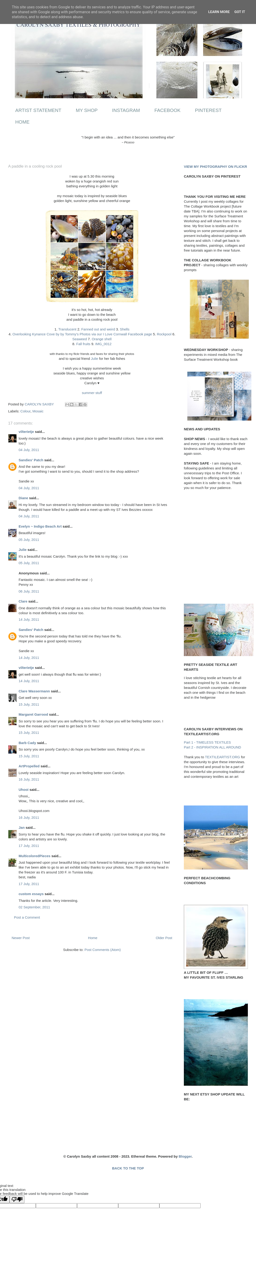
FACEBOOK (167, 110)
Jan (22, 827)
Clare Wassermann (34, 691)
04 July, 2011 (29, 450)
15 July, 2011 (29, 704)
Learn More (219, 12)
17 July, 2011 (29, 846)
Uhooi (24, 790)
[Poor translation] (17, 1199)
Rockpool (164, 334)
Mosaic (38, 411)
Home (92, 938)
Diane (23, 498)
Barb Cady (27, 743)
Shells (124, 329)
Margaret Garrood (33, 714)
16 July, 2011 (29, 779)
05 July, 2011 (29, 540)
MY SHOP (87, 110)
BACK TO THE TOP (128, 1168)
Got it (239, 12)
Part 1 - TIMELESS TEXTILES (207, 742)
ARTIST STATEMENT (38, 110)
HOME (22, 122)
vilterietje (26, 432)
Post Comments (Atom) (102, 950)
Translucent (67, 329)
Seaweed (79, 339)
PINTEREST (208, 110)
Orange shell (101, 339)
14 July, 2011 (29, 619)
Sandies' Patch (31, 460)
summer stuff (92, 393)
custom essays (31, 894)
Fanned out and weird (98, 329)
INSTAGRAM (126, 110)
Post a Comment (27, 917)
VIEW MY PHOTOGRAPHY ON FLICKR (215, 166)
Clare (23, 601)
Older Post (164, 938)
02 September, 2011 (34, 907)
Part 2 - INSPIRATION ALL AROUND (212, 747)
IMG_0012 (103, 344)
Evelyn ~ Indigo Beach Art (40, 526)
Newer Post (21, 938)
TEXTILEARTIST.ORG (222, 757)
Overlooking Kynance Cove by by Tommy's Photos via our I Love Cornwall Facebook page (82, 334)
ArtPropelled (29, 766)
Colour (25, 411)
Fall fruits (83, 344)
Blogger (185, 1156)
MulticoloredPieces (35, 856)
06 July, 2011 (29, 591)
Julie (94, 359)
